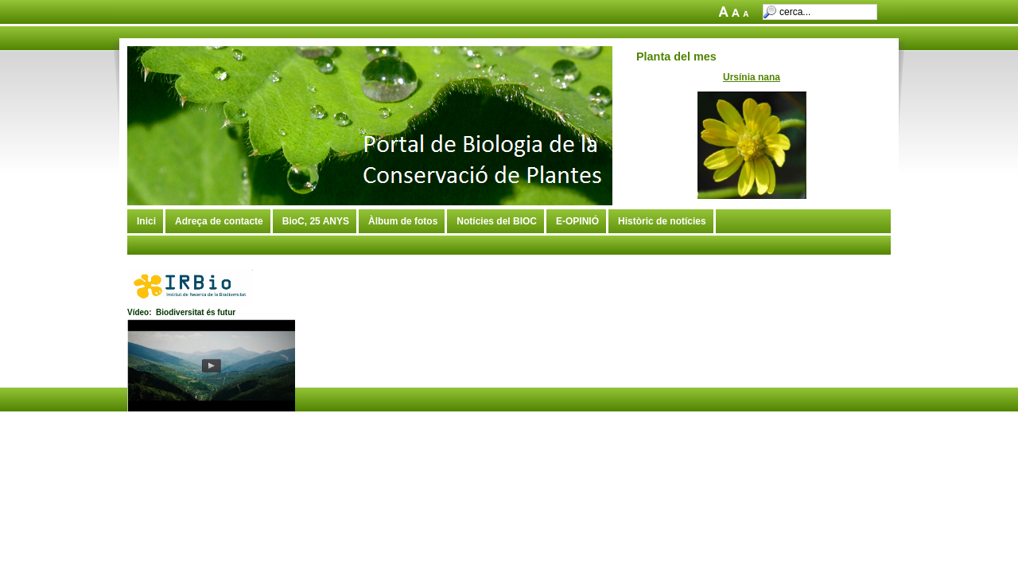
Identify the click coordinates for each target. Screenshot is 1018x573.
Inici (146, 221)
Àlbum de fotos (402, 221)
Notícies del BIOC (497, 221)
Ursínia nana (751, 77)
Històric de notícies (662, 221)
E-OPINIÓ (577, 221)
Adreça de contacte (219, 221)
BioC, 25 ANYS (315, 221)
